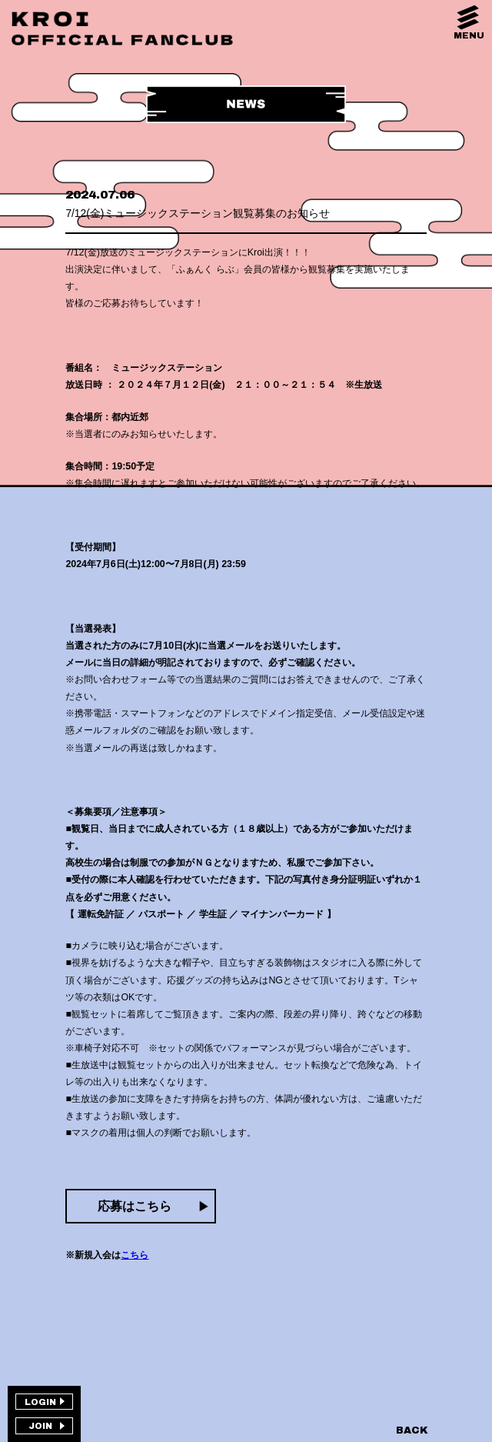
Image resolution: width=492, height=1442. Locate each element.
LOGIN (40, 1402)
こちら (134, 1255)
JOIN (40, 1425)
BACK (412, 1430)
